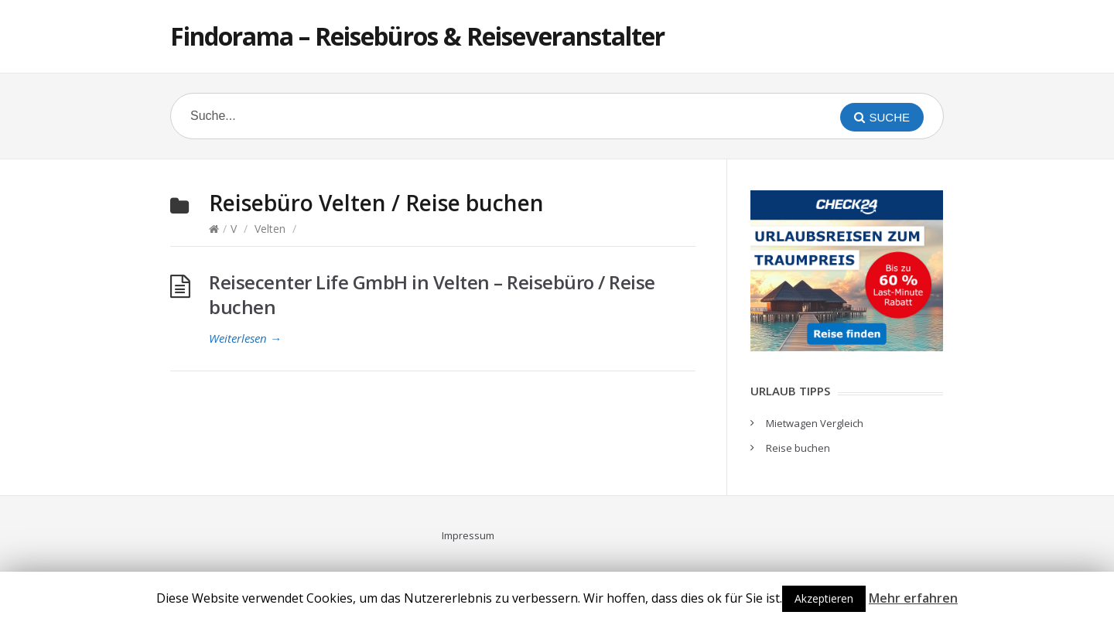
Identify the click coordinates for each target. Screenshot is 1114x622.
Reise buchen (798, 448)
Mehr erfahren (913, 598)
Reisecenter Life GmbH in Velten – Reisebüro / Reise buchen (432, 294)
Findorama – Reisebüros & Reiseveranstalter (417, 36)
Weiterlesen (245, 338)
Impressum (468, 535)
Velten (270, 228)
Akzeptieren (823, 598)
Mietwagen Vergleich (814, 423)
